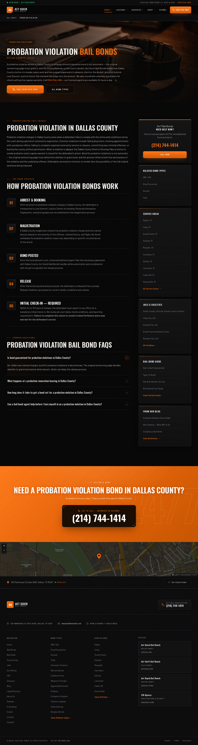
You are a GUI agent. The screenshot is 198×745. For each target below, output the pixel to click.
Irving (97, 650)
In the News (12, 707)
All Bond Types (60, 89)
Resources (137, 10)
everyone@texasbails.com (71, 623)
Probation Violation (59, 696)
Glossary (11, 681)
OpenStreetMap (186, 575)
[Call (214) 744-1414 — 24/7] (180, 10)
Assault (54, 655)
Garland (98, 660)
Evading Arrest (57, 675)
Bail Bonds (11, 18)
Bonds (108, 10)
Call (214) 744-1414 (25, 89)
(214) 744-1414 (184, 2)
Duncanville (100, 691)
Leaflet (175, 575)
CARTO (194, 575)
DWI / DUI (55, 644)
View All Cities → (102, 697)
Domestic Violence (59, 665)
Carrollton (99, 670)
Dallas (97, 644)
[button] (99, 556)
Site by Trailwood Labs (60, 741)
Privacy (167, 741)
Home (9, 644)
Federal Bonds (57, 707)
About (151, 10)
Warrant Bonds (57, 670)
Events (10, 712)
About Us (11, 696)
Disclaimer (186, 741)
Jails (9, 665)
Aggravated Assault (59, 686)
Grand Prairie (100, 655)
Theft (53, 660)
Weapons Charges (59, 681)
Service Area (12, 660)
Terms (176, 741)
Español (162, 10)
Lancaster (99, 681)
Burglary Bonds (57, 712)
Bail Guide (11, 655)
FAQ (8, 675)
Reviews (10, 701)
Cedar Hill (99, 686)
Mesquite (98, 665)
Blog (9, 686)
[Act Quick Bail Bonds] (17, 10)
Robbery (54, 691)
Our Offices (12, 670)
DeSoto (98, 675)
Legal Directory (13, 691)
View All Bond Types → (61, 718)
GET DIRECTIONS (177, 582)
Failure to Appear (58, 701)
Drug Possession (58, 650)
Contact (10, 717)
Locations (121, 10)
